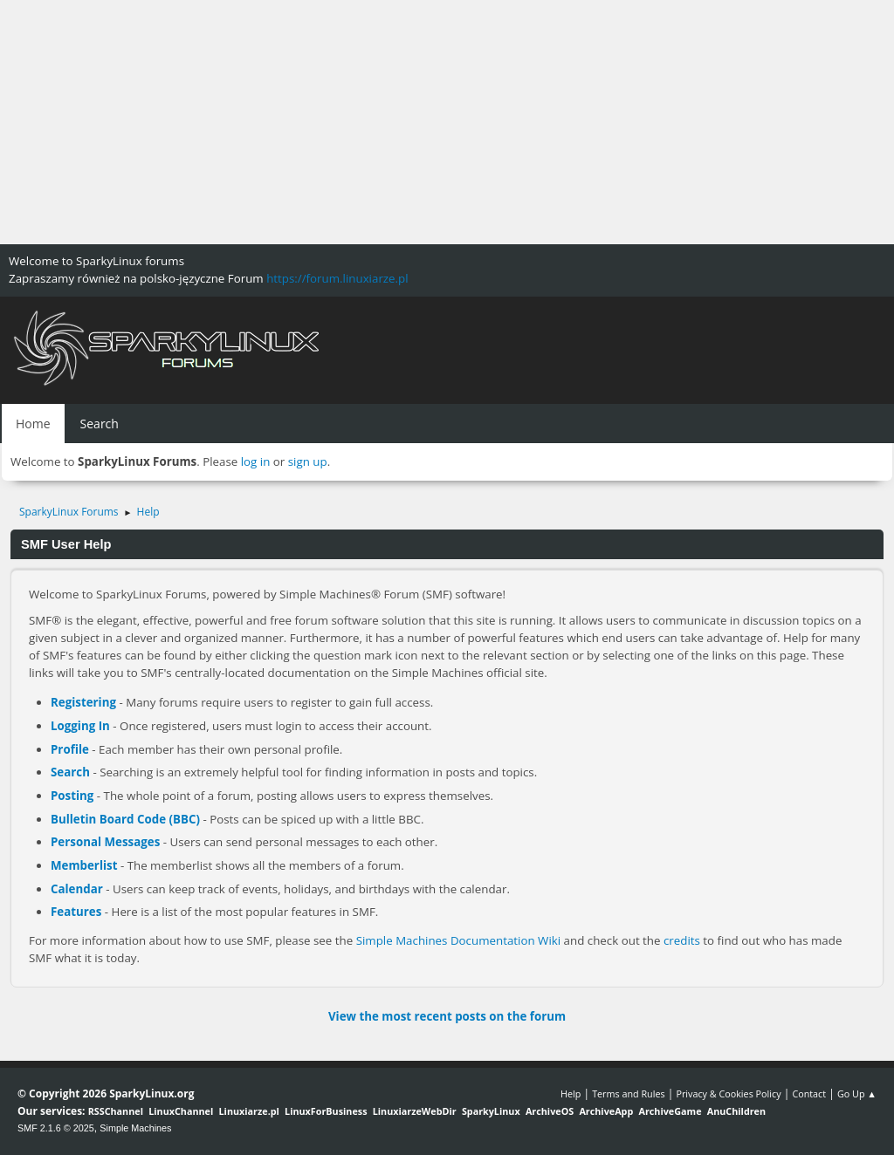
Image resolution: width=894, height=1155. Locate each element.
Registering (83, 702)
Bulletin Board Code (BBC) (125, 819)
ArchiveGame (669, 1110)
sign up (307, 461)
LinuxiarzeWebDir (415, 1110)
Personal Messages (105, 842)
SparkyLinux (491, 1110)
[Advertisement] (447, 122)
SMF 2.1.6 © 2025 (55, 1128)
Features (76, 911)
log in (256, 461)
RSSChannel (115, 1110)
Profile (70, 749)
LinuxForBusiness (326, 1110)
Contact (809, 1093)
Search (70, 772)
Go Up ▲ (857, 1093)
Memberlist (84, 865)
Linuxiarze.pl (249, 1110)
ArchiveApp (606, 1110)
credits (682, 940)
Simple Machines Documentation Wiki (458, 940)
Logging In (80, 726)
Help (570, 1093)
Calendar (77, 889)
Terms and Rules (628, 1093)
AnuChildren (736, 1110)
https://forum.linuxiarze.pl (337, 278)
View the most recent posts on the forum (447, 1016)
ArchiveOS (550, 1110)
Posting (72, 795)
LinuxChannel (180, 1110)
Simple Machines (135, 1128)
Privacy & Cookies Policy (728, 1093)
